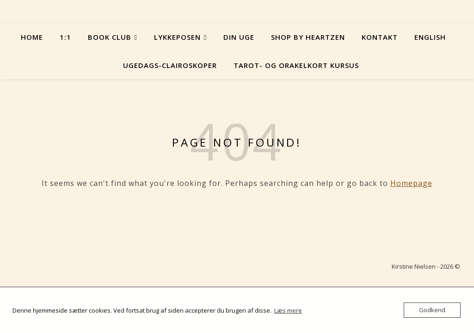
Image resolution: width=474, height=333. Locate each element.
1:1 (65, 37)
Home (32, 37)
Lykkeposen (177, 37)
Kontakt (380, 37)
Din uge (238, 37)
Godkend (432, 310)
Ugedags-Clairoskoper (170, 65)
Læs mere (288, 310)
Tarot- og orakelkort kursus (296, 65)
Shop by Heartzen (308, 37)
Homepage (411, 183)
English (430, 37)
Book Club (109, 37)
